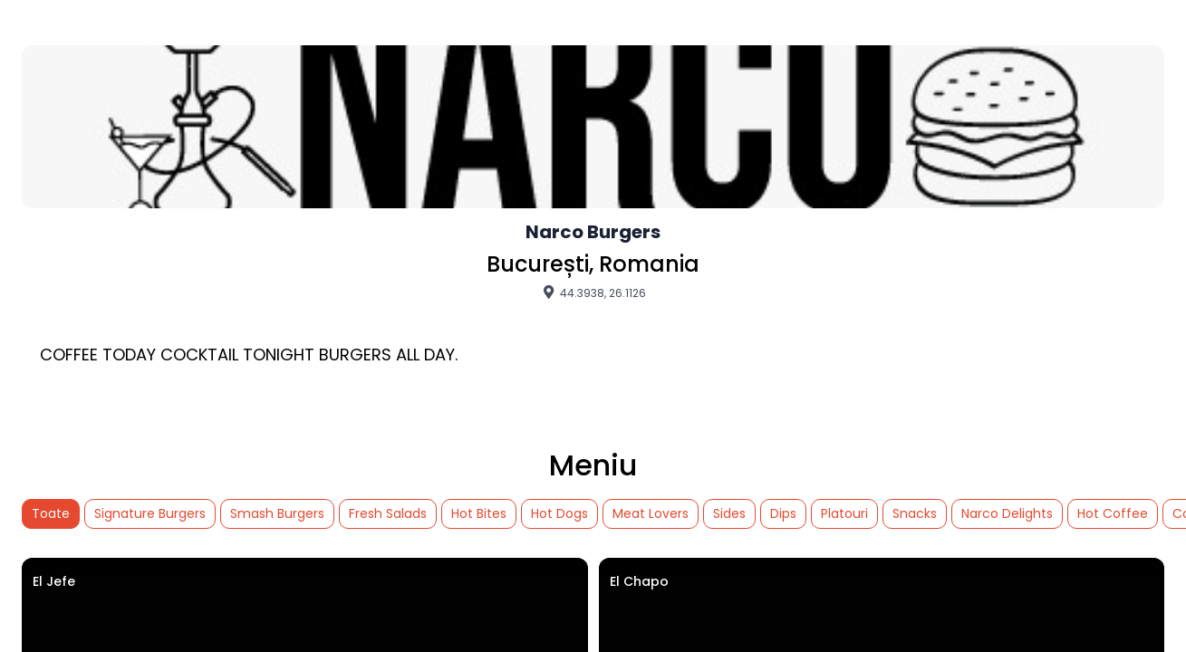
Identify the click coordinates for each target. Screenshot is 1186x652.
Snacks (914, 513)
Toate (51, 513)
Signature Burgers (150, 513)
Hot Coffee (1112, 513)
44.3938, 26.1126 (593, 292)
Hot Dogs (559, 513)
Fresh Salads (388, 513)
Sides (729, 513)
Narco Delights (1007, 513)
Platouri (844, 513)
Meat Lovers (650, 513)
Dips (783, 513)
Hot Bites (478, 513)
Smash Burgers (277, 513)
